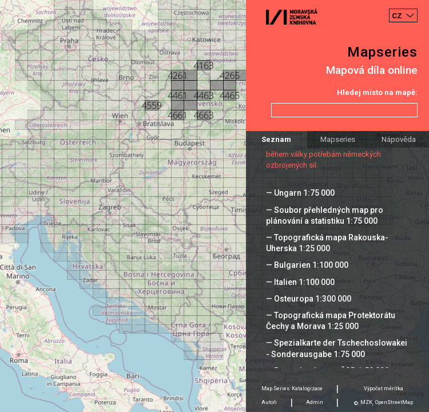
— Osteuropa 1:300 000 (308, 298)
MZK (366, 402)
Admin (314, 402)
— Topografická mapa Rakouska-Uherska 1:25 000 (327, 243)
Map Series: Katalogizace (292, 388)
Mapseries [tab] (337, 139)
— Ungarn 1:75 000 (300, 192)
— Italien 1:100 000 (300, 282)
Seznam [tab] (276, 139)
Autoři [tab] (269, 402)
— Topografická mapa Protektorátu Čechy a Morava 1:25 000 (330, 321)
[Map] (214, 206)
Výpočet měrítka (383, 388)
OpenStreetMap (394, 402)
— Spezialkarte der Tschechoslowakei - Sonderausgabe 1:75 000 (336, 348)
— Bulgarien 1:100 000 (307, 265)
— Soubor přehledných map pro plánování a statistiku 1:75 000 (324, 215)
